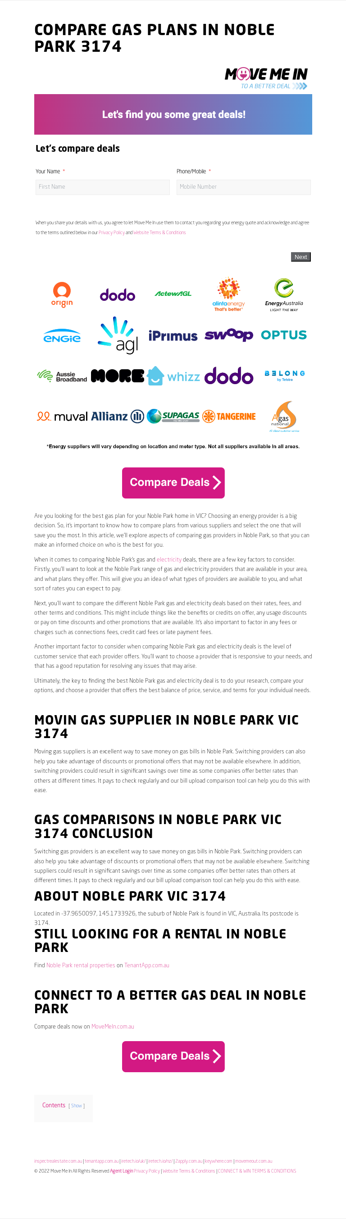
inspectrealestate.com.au (58, 1161)
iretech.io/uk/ (133, 1161)
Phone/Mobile (191, 172)
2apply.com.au (188, 1161)
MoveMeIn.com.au (112, 1027)
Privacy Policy (112, 233)
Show (76, 1106)
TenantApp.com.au (146, 966)
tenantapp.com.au (101, 1161)
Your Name (48, 172)
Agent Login (121, 1171)
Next (301, 257)
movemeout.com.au (253, 1161)
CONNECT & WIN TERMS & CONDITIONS (257, 1171)
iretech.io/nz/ (160, 1161)
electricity (169, 560)
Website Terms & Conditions (159, 233)
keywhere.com (218, 1161)
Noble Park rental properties (80, 966)
